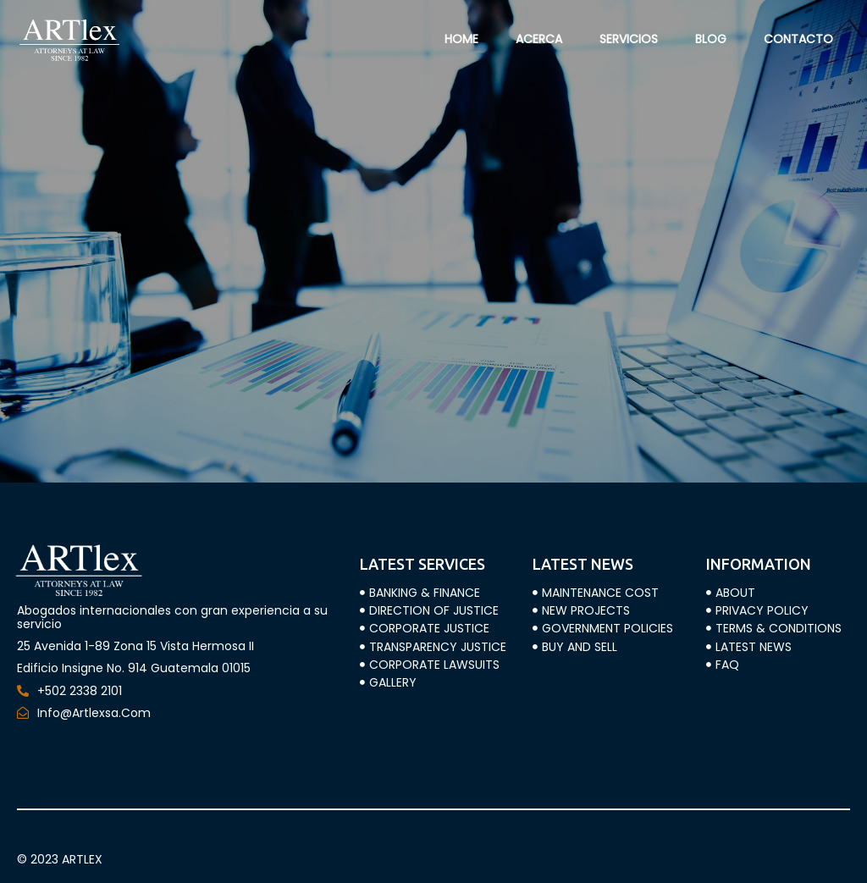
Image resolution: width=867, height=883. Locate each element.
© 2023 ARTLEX (59, 859)
